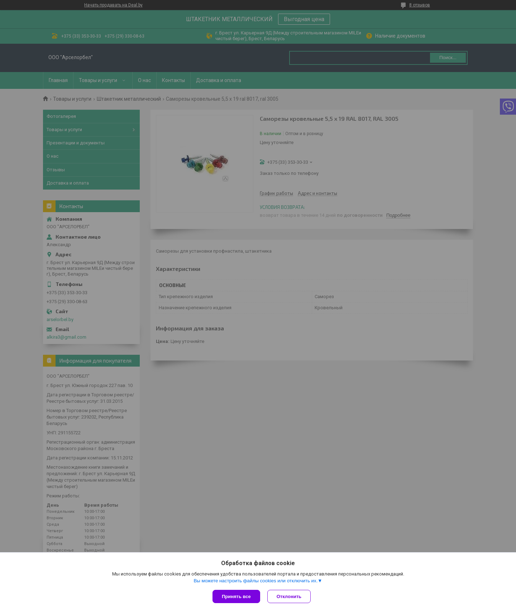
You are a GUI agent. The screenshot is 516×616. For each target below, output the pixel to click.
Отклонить (289, 596)
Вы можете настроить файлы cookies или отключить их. (255, 580)
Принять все (236, 596)
